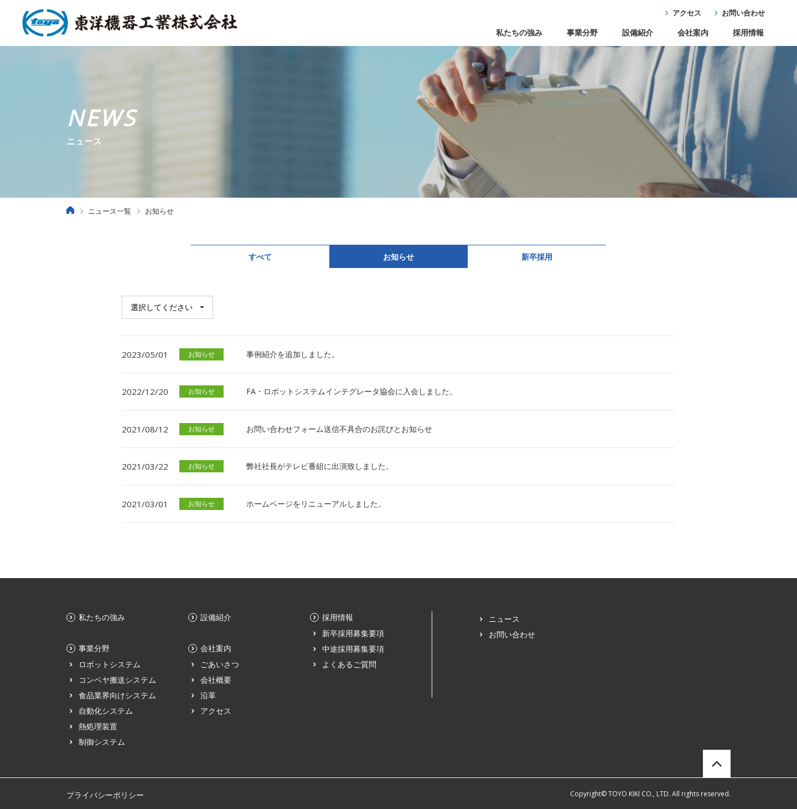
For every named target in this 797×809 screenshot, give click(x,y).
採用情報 (748, 32)
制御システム (102, 741)
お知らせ (398, 256)
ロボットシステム (110, 664)
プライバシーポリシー (105, 795)
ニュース (504, 619)
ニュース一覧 (109, 211)
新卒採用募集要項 (353, 633)
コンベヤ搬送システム (117, 679)
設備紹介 (637, 32)
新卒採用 (536, 256)
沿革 (208, 695)
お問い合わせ (743, 13)
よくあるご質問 (349, 664)
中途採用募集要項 (353, 648)
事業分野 (582, 32)
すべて (260, 256)
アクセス (686, 13)
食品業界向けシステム (117, 695)
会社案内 (692, 32)
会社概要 (215, 679)
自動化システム (106, 710)
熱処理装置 (98, 726)
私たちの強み (519, 32)
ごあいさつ (219, 664)
